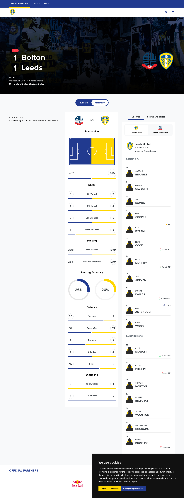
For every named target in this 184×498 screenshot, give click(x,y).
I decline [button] (114, 488)
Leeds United (136, 129)
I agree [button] (103, 488)
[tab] (83, 103)
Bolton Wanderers (160, 129)
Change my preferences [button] (133, 488)
